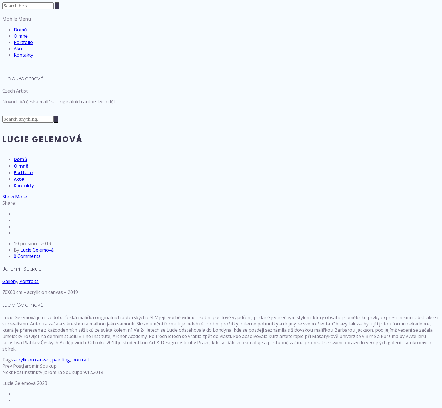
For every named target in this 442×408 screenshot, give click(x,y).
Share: (9, 203)
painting (61, 360)
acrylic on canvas (32, 360)
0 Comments (27, 256)
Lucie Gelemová (37, 250)
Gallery (9, 281)
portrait (80, 360)
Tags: (8, 360)
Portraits (29, 281)
